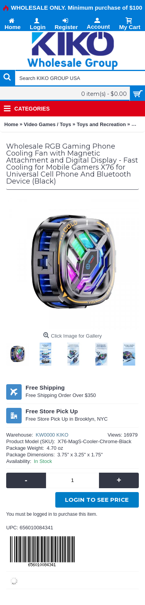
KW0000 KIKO (52, 435)
